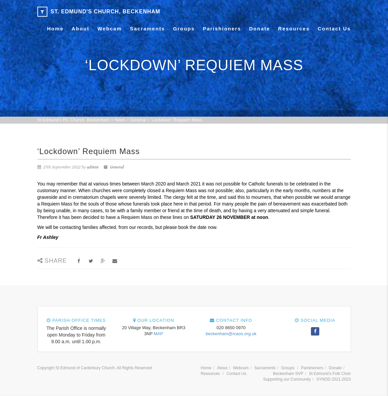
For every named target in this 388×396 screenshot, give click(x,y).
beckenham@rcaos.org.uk (231, 333)
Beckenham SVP (288, 373)
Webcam (109, 28)
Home (55, 28)
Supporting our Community (287, 379)
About (80, 28)
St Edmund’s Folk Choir (330, 373)
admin (93, 167)
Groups (184, 28)
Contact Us (334, 28)
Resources (294, 28)
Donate (259, 28)
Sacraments (147, 28)
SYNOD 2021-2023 (333, 379)
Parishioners (222, 28)
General (117, 167)
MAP (158, 333)
